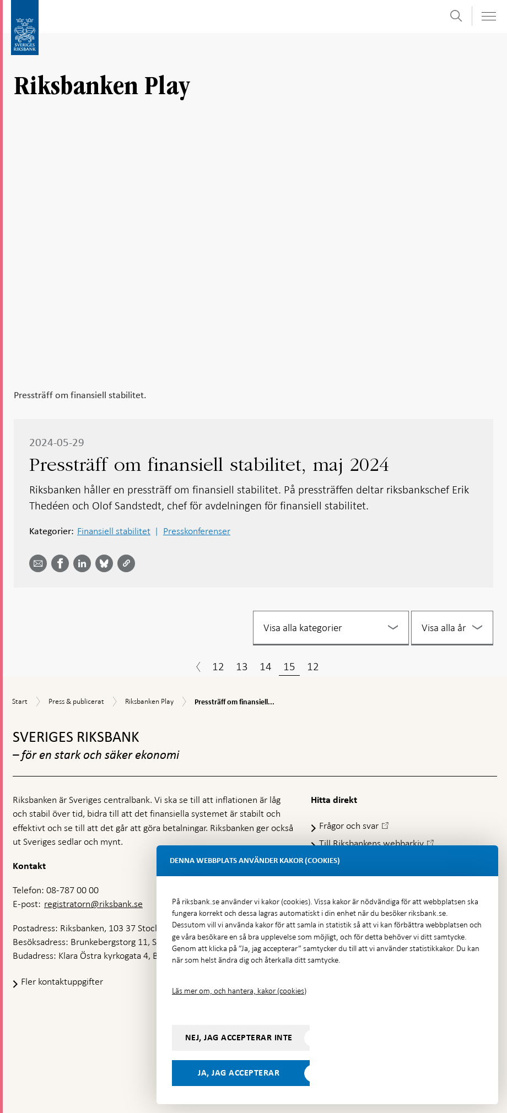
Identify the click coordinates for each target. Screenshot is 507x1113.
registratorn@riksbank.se (93, 904)
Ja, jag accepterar (238, 1072)
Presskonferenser (196, 531)
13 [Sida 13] (242, 666)
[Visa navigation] (488, 16)
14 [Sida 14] (266, 666)
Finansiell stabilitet (113, 531)
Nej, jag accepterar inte (239, 1037)
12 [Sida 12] (218, 666)
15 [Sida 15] (289, 666)
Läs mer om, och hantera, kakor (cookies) (239, 991)
